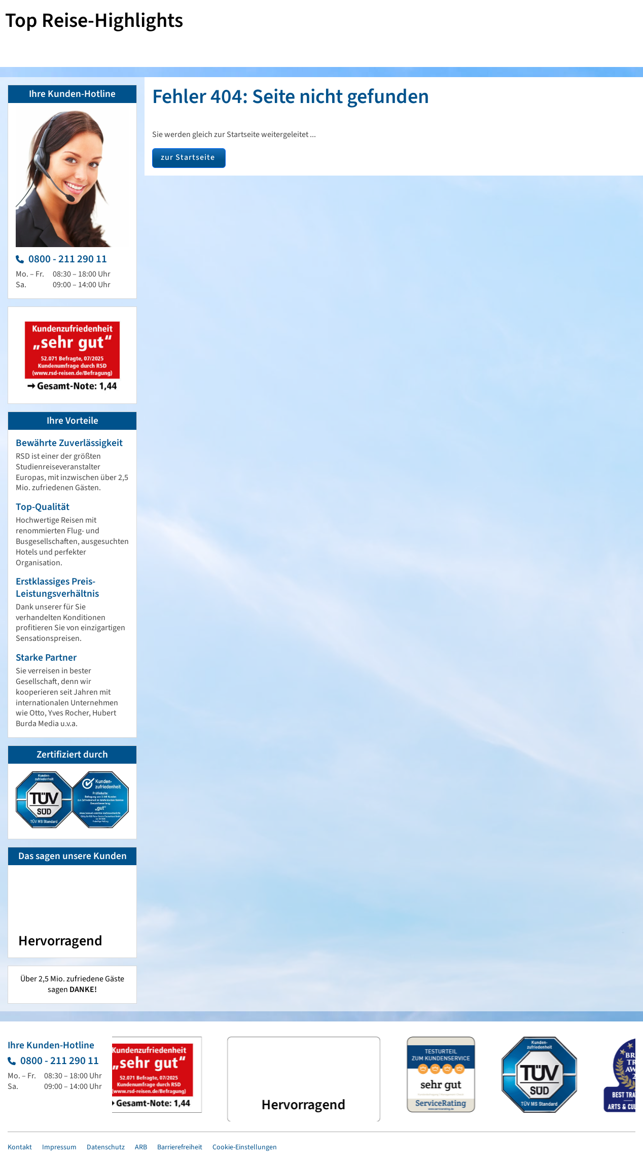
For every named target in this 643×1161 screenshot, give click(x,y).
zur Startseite (188, 157)
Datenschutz (106, 1147)
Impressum (59, 1147)
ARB (141, 1147)
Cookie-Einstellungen (244, 1147)
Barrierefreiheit (179, 1147)
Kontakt (20, 1147)
